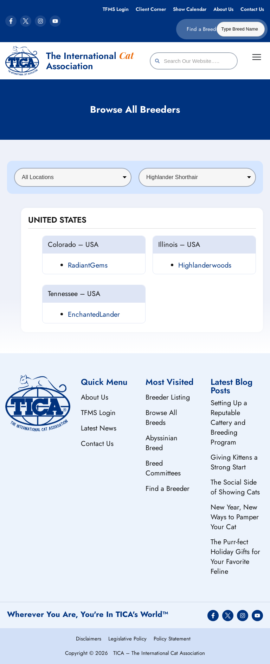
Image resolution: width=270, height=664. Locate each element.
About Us (223, 9)
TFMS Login (116, 9)
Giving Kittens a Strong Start (234, 462)
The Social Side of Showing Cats (235, 487)
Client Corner (151, 9)
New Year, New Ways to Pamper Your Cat (235, 517)
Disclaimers (88, 639)
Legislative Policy (127, 639)
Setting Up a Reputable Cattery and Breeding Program (229, 422)
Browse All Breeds (161, 418)
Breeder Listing (168, 397)
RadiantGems (88, 265)
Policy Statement (172, 639)
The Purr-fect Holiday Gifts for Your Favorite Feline (235, 557)
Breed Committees (163, 468)
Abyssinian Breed (162, 443)
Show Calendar (189, 9)
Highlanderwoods (204, 265)
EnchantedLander (94, 314)
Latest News (98, 428)
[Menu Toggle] (256, 57)
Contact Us (252, 9)
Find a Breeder (167, 489)
